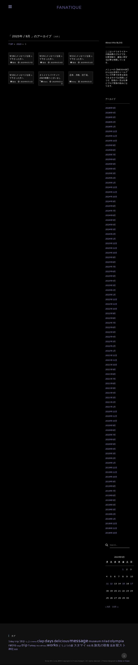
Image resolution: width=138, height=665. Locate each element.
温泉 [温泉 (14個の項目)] (112, 645)
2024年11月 (111, 192)
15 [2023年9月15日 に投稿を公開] (123, 584)
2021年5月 (110, 388)
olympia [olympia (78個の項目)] (117, 641)
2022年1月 (110, 351)
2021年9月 (110, 369)
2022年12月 (111, 299)
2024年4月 (110, 224)
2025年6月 (110, 159)
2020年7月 (110, 435)
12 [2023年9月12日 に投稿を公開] (111, 584)
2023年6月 (110, 271)
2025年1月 (110, 182)
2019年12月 (111, 467)
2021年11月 (111, 360)
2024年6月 (110, 215)
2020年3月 (110, 453)
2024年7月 (110, 211)
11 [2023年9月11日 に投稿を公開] (107, 584)
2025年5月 (110, 164)
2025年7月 (110, 154)
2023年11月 (111, 248)
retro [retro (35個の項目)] (12, 645)
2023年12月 (111, 243)
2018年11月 (111, 528)
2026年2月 (110, 122)
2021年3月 (110, 397)
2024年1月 (110, 239)
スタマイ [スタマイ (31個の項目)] (80, 645)
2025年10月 (111, 140)
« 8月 (108, 607)
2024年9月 (110, 201)
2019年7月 (110, 491)
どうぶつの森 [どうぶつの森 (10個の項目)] (65, 645)
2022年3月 (110, 341)
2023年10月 (111, 252)
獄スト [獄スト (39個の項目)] (121, 645)
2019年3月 (110, 509)
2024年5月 (110, 220)
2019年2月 (110, 514)
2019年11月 (111, 472)
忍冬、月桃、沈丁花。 (80, 73)
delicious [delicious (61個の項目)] (61, 641)
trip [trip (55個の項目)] (25, 645)
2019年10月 (111, 477)
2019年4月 (110, 505)
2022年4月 (110, 336)
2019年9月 (110, 481)
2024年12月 (111, 187)
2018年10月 (111, 533)
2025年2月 (110, 178)
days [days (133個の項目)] (49, 641)
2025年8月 (110, 150)
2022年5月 (110, 332)
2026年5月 (110, 108)
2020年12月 (111, 411)
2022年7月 (110, 323)
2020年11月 (111, 416)
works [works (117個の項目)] (52, 645)
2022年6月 (110, 327)
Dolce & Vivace (124, 661)
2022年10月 (111, 309)
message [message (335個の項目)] (79, 641)
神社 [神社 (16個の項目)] (11, 649)
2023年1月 (110, 294)
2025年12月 (111, 131)
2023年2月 (110, 290)
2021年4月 (110, 393)
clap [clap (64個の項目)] (40, 641)
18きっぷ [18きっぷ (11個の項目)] (25, 641)
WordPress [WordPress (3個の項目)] (41, 646)
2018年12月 (111, 523)
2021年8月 (110, 374)
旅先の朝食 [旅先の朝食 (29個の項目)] (101, 645)
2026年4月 (110, 112)
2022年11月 (111, 304)
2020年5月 (110, 444)
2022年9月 (110, 313)
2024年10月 (111, 196)
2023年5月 (110, 276)
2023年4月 (110, 281)
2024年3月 (110, 229)
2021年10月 (111, 365)
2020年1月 (110, 463)
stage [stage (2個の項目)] (19, 646)
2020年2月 (110, 458)
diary (45, 80)
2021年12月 (111, 355)
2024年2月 (110, 234)
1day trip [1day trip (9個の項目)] (13, 641)
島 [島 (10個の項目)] (92, 645)
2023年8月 (110, 262)
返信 (14, 63)
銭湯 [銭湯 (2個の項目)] (16, 650)
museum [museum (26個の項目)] (95, 641)
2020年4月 (110, 449)
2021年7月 (110, 379)
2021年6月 (110, 383)
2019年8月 (110, 486)
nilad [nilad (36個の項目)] (105, 641)
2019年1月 (110, 519)
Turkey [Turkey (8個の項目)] (32, 645)
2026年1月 (110, 126)
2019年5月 (110, 500)
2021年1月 (110, 406)
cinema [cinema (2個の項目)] (34, 642)
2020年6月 (110, 439)
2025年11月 (111, 136)
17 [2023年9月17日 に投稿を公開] (131, 584)
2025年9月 (110, 145)
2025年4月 (110, 169)
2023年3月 (110, 285)
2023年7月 (110, 266)
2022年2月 (110, 346)
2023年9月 (110, 257)
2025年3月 (110, 173)
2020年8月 (110, 430)
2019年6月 (110, 495)
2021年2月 (110, 402)
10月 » (115, 607)
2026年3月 (110, 117)
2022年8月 (110, 318)
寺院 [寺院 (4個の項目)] (89, 646)
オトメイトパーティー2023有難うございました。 (50, 76)
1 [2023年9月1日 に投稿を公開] (123, 569)
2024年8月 (110, 206)
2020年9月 (110, 425)
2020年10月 (111, 421)
